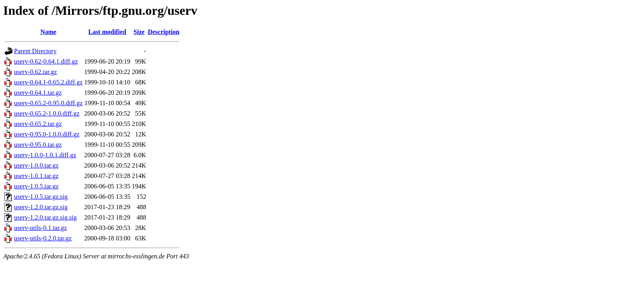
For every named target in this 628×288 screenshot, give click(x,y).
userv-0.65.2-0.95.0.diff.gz (48, 103)
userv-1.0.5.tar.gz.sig (41, 196)
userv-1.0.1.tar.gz (36, 175)
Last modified (107, 31)
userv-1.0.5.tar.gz (36, 186)
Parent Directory (35, 51)
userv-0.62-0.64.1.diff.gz (46, 61)
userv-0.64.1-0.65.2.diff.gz (48, 82)
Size (139, 31)
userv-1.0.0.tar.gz (36, 165)
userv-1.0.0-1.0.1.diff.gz (45, 155)
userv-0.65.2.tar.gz (38, 123)
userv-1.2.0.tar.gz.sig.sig (45, 217)
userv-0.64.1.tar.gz (38, 92)
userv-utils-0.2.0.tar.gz (43, 238)
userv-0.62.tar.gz (35, 71)
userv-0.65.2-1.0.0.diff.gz (46, 113)
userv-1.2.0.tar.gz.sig (41, 207)
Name (48, 31)
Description (163, 31)
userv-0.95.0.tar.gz (38, 144)
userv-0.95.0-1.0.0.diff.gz (46, 134)
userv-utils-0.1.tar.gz (40, 227)
